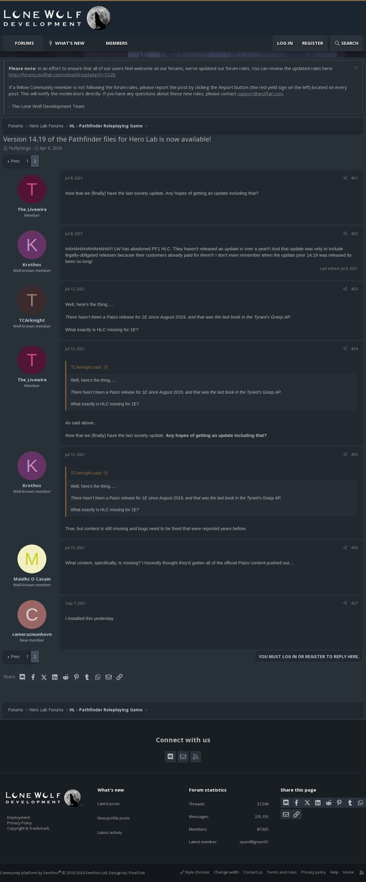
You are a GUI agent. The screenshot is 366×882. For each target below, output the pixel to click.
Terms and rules (276, 872)
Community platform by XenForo (60, 872)
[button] (39, 43)
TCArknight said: (89, 370)
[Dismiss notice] (352, 71)
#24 (351, 351)
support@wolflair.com (263, 96)
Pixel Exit (143, 872)
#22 (351, 236)
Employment (26, 814)
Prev (18, 164)
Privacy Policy (27, 820)
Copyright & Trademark (37, 826)
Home (342, 872)
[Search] (346, 43)
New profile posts (119, 809)
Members (117, 43)
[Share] (342, 181)
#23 (351, 292)
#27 (351, 606)
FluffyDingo (23, 151)
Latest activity (115, 821)
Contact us (247, 872)
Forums (24, 43)
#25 (351, 457)
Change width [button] (220, 872)
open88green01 (248, 841)
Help (328, 872)
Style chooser (189, 872)
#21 (351, 181)
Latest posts (114, 797)
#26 (351, 550)
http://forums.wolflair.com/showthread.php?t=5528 (65, 78)
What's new (70, 43)
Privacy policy (307, 872)
